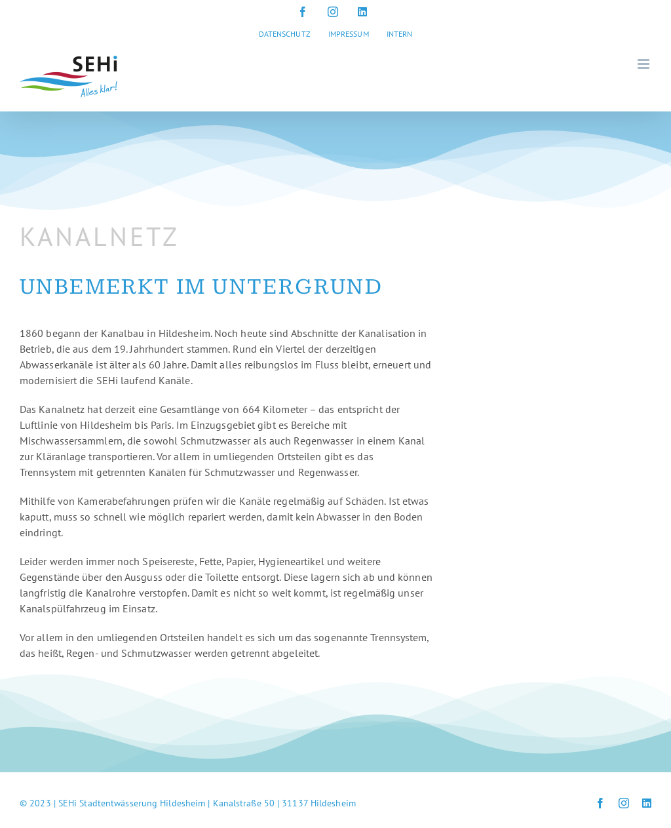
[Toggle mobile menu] (644, 64)
